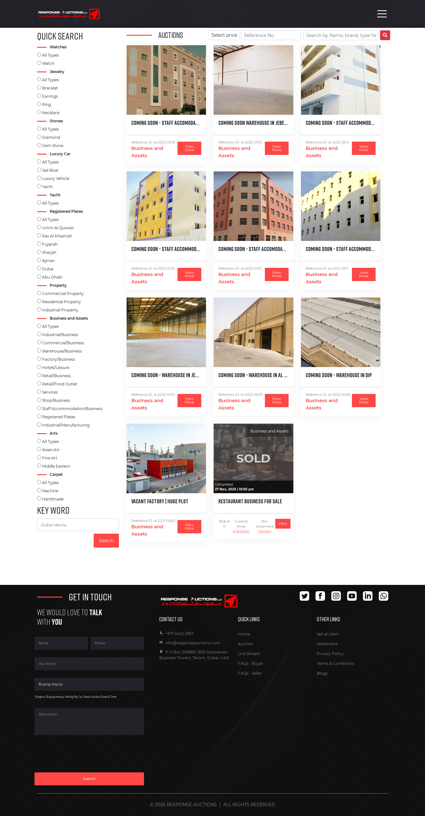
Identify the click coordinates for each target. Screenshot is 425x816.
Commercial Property (63, 293)
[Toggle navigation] (382, 14)
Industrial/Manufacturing (66, 425)
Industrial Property (60, 310)
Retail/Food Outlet (59, 384)
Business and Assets (147, 151)
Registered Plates (58, 416)
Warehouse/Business (62, 351)
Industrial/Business (60, 334)
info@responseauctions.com (189, 643)
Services (50, 392)
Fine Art (49, 458)
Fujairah (50, 244)
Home (244, 634)
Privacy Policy (330, 653)
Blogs (322, 673)
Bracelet (50, 88)
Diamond (51, 137)
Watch (48, 63)
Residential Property (61, 301)
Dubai (47, 269)
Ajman (48, 260)
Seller (257, 673)
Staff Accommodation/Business (72, 408)
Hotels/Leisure (55, 367)
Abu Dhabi (52, 277)
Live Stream (249, 653)
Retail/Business (56, 375)
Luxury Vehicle (55, 178)
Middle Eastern (56, 466)
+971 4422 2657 (176, 633)
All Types (50, 55)
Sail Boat (50, 170)
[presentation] (82, 757)
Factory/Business (58, 359)
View (282, 523)
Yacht (47, 186)
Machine (50, 490)
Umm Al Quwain (58, 227)
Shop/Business (56, 400)
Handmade (53, 499)
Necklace (50, 112)
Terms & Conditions (335, 663)
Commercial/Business (63, 343)
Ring (46, 104)
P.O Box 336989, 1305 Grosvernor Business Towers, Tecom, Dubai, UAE (194, 655)
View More (189, 148)
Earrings (50, 96)
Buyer (257, 663)
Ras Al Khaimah (57, 236)
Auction (245, 643)
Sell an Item (328, 634)
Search (106, 540)
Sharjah (49, 252)
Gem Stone (52, 145)
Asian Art (50, 449)
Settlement (327, 643)
